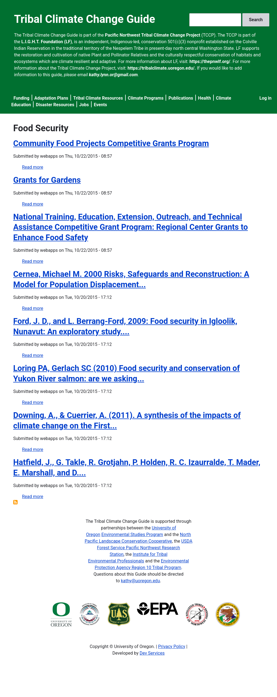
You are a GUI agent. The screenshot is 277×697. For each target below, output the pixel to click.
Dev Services (152, 653)
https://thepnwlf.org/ (210, 61)
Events (100, 104)
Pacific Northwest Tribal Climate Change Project (152, 35)
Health (204, 98)
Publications (180, 98)
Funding (21, 98)
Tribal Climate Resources (98, 98)
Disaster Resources (55, 104)
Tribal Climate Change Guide (84, 19)
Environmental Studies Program (132, 534)
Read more (32, 167)
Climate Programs (146, 98)
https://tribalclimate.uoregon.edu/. (162, 68)
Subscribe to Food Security (15, 502)
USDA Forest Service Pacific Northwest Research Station (145, 548)
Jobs (84, 104)
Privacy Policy (171, 646)
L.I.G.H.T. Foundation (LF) (46, 41)
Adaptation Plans (51, 98)
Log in (265, 98)
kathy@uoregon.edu (140, 580)
